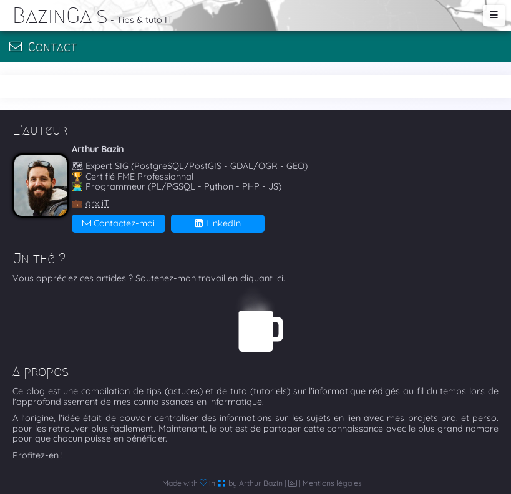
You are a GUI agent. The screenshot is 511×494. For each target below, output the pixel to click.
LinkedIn (218, 223)
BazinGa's (60, 15)
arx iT (97, 203)
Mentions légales (332, 483)
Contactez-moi (118, 223)
